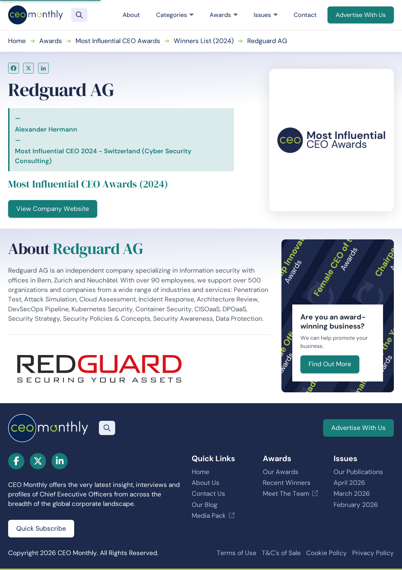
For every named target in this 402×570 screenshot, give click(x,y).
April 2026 (349, 482)
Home (17, 41)
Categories (174, 15)
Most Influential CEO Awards (118, 41)
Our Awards (280, 472)
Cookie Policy (326, 553)
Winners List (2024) (204, 41)
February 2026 (356, 504)
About (131, 15)
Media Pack (209, 515)
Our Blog (204, 504)
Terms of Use (236, 553)
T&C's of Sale (281, 553)
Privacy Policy (373, 553)
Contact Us (208, 493)
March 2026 (352, 493)
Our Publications (358, 472)
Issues (265, 15)
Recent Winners (287, 482)
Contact (305, 15)
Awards (223, 15)
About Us (205, 482)
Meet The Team (286, 493)
